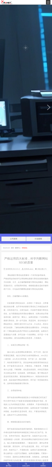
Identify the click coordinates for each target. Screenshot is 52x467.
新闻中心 (17, 248)
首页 (12, 248)
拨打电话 (8, 466)
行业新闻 (38, 239)
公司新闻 (13, 239)
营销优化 (24, 248)
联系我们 (43, 466)
